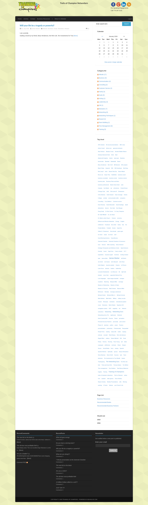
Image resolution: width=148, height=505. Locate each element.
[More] (76, 36)
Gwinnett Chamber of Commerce (117, 241)
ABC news (122, 144)
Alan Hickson (101, 151)
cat (111, 188)
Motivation (61, 28)
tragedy (100, 371)
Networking (108, 311)
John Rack (121, 261)
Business (50, 28)
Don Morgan (119, 208)
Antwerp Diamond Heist (104, 154)
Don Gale (112, 208)
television (100, 358)
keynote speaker (110, 265)
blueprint (108, 168)
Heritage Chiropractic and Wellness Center (108, 248)
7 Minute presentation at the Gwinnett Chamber (71, 460)
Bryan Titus (107, 174)
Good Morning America (103, 238)
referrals (100, 335)
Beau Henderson (102, 164)
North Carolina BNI (102, 318)
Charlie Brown (124, 188)
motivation (112, 301)
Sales (125, 341)
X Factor (105, 385)
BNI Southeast (118, 168)
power (116, 325)
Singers (124, 345)
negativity (115, 308)
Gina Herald (113, 231)
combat (105, 198)
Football (109, 228)
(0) (87, 28)
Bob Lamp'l (101, 171)
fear (123, 224)
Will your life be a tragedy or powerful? (37, 25)
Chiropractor (121, 191)
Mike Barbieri (101, 298)
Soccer (99, 348)
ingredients (100, 254)
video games (110, 378)
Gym (99, 244)
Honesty (100, 251)
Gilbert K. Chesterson (103, 231)
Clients (125, 194)
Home (20, 19)
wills (120, 381)
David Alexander (110, 204)
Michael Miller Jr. (111, 295)
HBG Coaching (111, 244)
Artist (112, 154)
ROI (121, 338)
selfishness (107, 345)
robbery (108, 338)
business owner (113, 178)
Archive (26, 19)
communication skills (113, 198)
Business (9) (103, 78)
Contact (32, 19)
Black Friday (101, 168)
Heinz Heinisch (119, 244)
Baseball (107, 161)
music (99, 305)
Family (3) (102, 91)
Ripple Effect (101, 338)
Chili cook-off (113, 191)
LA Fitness (123, 265)
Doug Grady (101, 211)
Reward (67, 28)
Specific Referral (102, 351)
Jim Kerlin (100, 261)
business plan (101, 181)
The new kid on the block (24, 437)
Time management (102, 368)
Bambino (122, 158)
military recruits (121, 298)
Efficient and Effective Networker (106, 221)
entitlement (100, 224)
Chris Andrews (101, 194)
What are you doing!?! (63, 454)
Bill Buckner (117, 164)
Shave (119, 345)
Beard (118, 161)
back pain (116, 158)
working (100, 385)
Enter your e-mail (101, 442)
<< (102, 36)
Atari (116, 154)
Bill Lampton (124, 164)
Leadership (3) (103, 102)
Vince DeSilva (118, 378)
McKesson (100, 291)
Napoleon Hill (120, 305)
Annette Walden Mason (121, 151)
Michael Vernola (121, 295)
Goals (55, 28)
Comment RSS (22, 462)
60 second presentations (112, 144)
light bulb (123, 271)
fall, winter (113, 224)
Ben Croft (110, 164)
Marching (106, 281)
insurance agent (109, 254)
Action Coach (101, 148)
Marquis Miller (113, 281)
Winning (125, 381)
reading (108, 331)
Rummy (105, 341)
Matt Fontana (112, 288)
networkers (100, 311)
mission (100, 301)
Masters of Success (103, 288)
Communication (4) (105, 81)
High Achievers (124, 248)
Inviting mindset (124, 254)
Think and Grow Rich (106, 365)
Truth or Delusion (118, 375)
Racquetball (125, 328)
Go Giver (100, 234)
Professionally (117, 328)
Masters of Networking (103, 285)
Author (111, 158)
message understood (115, 291)
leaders (112, 268)
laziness (107, 268)
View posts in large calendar (113, 62)
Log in (130, 19)
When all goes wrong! (63, 437)
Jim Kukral (107, 261)
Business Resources (43, 19)
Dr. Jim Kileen (111, 214)
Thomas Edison (117, 365)
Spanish (122, 348)
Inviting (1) (102, 98)
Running (110, 341)
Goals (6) (102, 95)
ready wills (113, 331)
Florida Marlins (101, 228)
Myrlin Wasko (112, 305)
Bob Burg (125, 168)
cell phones (116, 188)
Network (124, 308)
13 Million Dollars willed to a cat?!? (67, 482)
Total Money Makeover (122, 368)
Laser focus (101, 268)
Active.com (109, 148)
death (126, 204)
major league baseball (112, 278)
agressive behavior (117, 148)
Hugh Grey (110, 251)
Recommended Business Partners (108, 406)
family (119, 224)
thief (99, 365)
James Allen (105, 258)
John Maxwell (114, 261)
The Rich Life (124, 361)
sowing (116, 348)
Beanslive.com (92, 499)
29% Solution (101, 144)
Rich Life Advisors (121, 335)
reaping (124, 331)
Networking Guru (118, 311)
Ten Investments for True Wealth (112, 358)
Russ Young (117, 341)
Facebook (107, 224)
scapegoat (100, 345)
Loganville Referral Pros (116, 275)
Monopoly (105, 301)
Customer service (117, 201)
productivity (109, 328)
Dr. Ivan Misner (102, 214)
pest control (122, 321)
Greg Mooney (114, 238)
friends (114, 228)
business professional (103, 184)
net (120, 308)
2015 (98, 419)
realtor (119, 331)
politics (111, 325)
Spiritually (110, 351)
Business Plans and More (112, 181)
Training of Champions (116, 372)
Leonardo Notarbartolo (103, 271)
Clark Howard (110, 194)
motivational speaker (121, 301)
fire (126, 224)
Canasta (100, 188)
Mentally (107, 291)
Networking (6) (103, 112)
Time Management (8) (106, 126)
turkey (125, 375)
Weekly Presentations (112, 381)
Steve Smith (110, 355)
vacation (103, 378)
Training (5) (102, 129)
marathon (100, 281)
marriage (121, 281)
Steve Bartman (101, 355)
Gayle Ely (119, 228)
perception (121, 318)
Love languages (102, 278)
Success (116, 355)
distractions (101, 208)
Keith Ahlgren (101, 265)
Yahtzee (111, 385)
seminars (114, 345)
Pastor (116, 318)
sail (122, 341)
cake (122, 184)
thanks (123, 358)
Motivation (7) (103, 109)
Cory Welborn (108, 201)
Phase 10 (100, 325)
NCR (110, 308)
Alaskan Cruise (109, 151)
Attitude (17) (102, 74)
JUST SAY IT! (60, 488)
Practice (121, 325)
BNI (112, 168)
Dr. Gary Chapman (119, 211)
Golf (115, 234)
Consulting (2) (103, 85)
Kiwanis (118, 265)
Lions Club (106, 275)
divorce (107, 208)
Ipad (99, 258)
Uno (99, 378)
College (100, 198)
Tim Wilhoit (125, 365)
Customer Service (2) (105, 88)
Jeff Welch (123, 258)
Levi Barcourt (114, 271)
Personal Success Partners (105, 321)
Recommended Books (104, 402)
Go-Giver (110, 234)
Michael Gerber (102, 295)
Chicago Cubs (101, 191)
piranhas (106, 325)
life (119, 271)
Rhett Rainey (112, 335)
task (121, 355)
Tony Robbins (112, 368)
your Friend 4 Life (118, 385)
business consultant (103, 178)
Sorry (112, 348)
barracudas (101, 161)
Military (114, 298)
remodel (105, 335)
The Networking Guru (112, 361)
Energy (117, 221)
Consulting (100, 201)
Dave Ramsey (101, 204)
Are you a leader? (22, 453)
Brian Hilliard (121, 171)
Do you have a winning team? (65, 443)
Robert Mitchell (114, 338)
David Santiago (120, 204)
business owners (122, 178)
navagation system (102, 308)
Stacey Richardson (123, 351)
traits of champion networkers (105, 375)
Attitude (45, 28)
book (106, 171)
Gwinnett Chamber (102, 241)
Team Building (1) (104, 122)
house (105, 251)
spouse (116, 351)
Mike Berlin (108, 298)
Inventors (116, 254)
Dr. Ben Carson (109, 211)
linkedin (100, 275)
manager (122, 278)
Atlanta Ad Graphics (103, 158)
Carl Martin (106, 188)
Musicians (104, 305)
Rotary (99, 341)
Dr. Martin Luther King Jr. (104, 218)
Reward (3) (102, 119)
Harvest (104, 244)
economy (119, 218)
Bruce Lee (100, 174)
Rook (124, 338)
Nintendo (119, 315)
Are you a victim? (61, 471)
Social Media (106, 348)
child (107, 191)
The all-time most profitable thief (27, 445)
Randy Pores (101, 331)
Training (105, 371)
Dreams (114, 218)
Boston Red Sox (113, 171)
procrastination (101, 328)
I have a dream (118, 251)
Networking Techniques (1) (107, 115)
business (114, 174)
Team (124, 355)
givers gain (120, 231)
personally (115, 321)
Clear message (118, 194)
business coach (122, 174)
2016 (98, 423)
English (122, 221)
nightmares (113, 315)
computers (122, 198)
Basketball (113, 161)
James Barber (36, 28)
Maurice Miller (120, 288)
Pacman (111, 318)
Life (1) (101, 105)
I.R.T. (125, 251)
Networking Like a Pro (103, 315)
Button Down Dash (115, 184)
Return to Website (60, 19)
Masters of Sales (115, 285)
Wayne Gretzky (102, 381)
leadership (118, 268)
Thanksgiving (101, 361)
